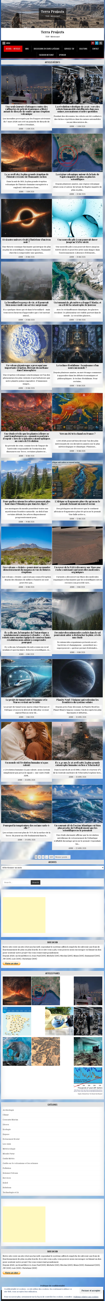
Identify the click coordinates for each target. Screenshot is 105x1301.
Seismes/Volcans (10, 1173)
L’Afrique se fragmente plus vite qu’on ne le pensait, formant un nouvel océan (77, 502)
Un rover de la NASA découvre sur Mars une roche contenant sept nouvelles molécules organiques (77, 570)
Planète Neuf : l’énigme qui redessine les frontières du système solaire (77, 701)
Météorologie (9, 1149)
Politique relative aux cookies (86, 1297)
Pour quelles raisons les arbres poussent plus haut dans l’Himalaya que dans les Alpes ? (26, 502)
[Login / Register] (96, 43)
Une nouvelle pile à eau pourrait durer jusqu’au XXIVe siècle (77, 241)
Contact (95, 48)
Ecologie (7, 1129)
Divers (6, 1124)
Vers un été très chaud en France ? (77, 433)
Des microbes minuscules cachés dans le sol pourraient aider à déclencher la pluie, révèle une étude (77, 635)
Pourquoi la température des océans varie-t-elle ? (26, 826)
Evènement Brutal (11, 1139)
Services (7, 1178)
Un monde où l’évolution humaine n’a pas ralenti (26, 764)
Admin (21, 129)
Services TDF (69, 48)
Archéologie (8, 1110)
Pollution (7, 1168)
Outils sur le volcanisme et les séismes (20, 1163)
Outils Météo (9, 1158)
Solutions (83, 48)
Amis (27, 48)
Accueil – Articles (13, 48)
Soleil (5, 1183)
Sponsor (62, 54)
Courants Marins (10, 1120)
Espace (6, 1134)
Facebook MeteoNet (46, 54)
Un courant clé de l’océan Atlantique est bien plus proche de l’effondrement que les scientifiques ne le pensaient (77, 828)
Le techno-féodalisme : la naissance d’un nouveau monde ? (77, 366)
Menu (8, 43)
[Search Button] (100, 43)
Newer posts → (62, 857)
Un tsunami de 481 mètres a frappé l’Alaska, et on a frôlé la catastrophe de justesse (77, 303)
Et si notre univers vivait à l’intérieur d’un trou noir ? (26, 241)
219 (51, 857)
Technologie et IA (11, 1192)
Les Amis (7, 1144)
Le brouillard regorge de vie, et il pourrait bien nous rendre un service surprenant (27, 303)
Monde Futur (9, 1154)
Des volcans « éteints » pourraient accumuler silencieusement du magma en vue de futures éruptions (26, 570)
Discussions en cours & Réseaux (46, 48)
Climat (6, 1115)
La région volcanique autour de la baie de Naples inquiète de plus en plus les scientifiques (77, 177)
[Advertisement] (24, 915)
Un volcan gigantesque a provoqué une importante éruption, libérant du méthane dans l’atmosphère (26, 368)
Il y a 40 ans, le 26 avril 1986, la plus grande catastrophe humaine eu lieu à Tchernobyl (77, 764)
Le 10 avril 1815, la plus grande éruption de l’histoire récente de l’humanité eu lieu (26, 175)
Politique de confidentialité (52, 1286)
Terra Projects (52, 11)
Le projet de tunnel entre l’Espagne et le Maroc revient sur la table (26, 701)
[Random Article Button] (92, 43)
